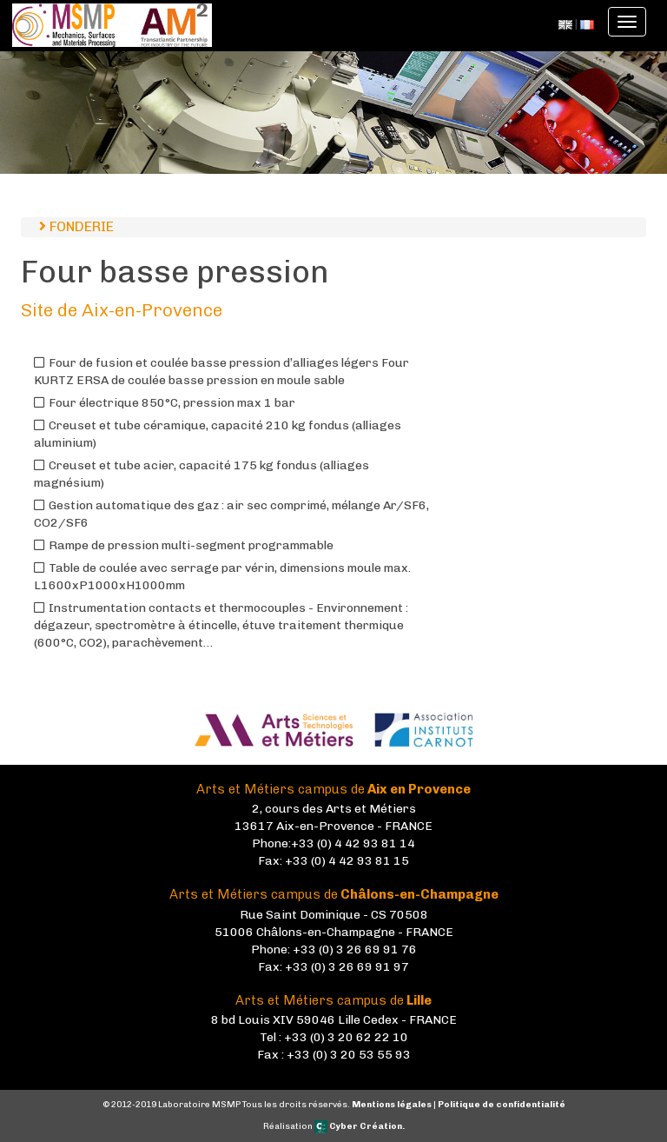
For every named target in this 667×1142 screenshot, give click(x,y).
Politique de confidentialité (501, 1104)
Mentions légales (392, 1104)
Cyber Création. (359, 1126)
